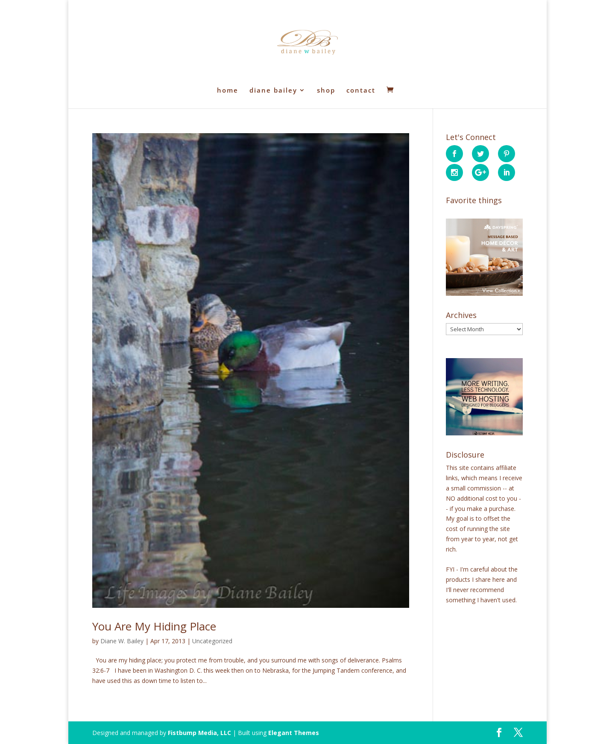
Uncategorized (212, 641)
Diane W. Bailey (122, 641)
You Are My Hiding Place (154, 626)
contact (360, 90)
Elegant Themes (293, 733)
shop (326, 90)
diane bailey (273, 90)
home (227, 90)
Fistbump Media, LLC (199, 733)
